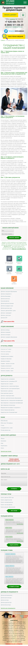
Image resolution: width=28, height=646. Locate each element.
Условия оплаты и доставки (19, 273)
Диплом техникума (5, 332)
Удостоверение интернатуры (8, 405)
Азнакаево (3, 441)
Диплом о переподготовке (7, 395)
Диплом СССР (4, 317)
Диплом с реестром (6, 315)
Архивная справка (5, 361)
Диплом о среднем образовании (9, 337)
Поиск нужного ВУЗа (9, 321)
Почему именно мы (5, 430)
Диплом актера (5, 601)
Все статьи (14, 512)
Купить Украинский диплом (7, 410)
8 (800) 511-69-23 (14, 25)
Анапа (2, 448)
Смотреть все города (6, 451)
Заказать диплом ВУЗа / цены (8, 310)
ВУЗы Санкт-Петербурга (7, 423)
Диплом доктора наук (6, 308)
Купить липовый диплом (7, 503)
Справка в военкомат (6, 366)
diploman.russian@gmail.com (19, 249)
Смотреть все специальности (8, 609)
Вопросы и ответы (19, 263)
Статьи (2, 425)
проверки (12, 19)
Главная (3, 40)
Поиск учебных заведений (15, 36)
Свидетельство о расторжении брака (10, 388)
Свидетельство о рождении (8, 379)
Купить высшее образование (8, 508)
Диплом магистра (5, 298)
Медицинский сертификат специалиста (10, 407)
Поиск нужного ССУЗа (9, 341)
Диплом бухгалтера (6, 606)
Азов (2, 443)
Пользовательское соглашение (14, 645)
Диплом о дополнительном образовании (11, 398)
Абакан (2, 438)
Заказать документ (10, 15)
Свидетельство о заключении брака (10, 386)
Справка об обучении (6, 359)
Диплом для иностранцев (7, 303)
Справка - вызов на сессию (7, 363)
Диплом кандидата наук (7, 306)
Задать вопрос (14, 546)
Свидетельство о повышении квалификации (12, 400)
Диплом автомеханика (6, 596)
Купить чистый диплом (6, 506)
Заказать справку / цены (7, 370)
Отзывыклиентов (9, 273)
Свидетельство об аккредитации (9, 412)
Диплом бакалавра (5, 296)
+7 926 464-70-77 (14, 22)
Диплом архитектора (6, 604)
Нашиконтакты (14, 283)
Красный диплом (5, 301)
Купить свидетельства (6, 501)
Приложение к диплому (7, 391)
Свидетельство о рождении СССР (9, 381)
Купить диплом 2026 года (7, 499)
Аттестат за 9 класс (6, 351)
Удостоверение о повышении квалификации (12, 403)
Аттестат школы (5, 354)
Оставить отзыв (14, 588)
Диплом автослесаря (6, 599)
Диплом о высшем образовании (9, 291)
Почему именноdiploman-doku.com (14, 460)
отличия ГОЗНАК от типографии (9, 263)
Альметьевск (4, 445)
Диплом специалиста (6, 294)
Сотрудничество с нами (6, 428)
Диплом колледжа (5, 334)
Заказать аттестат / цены (7, 368)
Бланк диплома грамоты (7, 393)
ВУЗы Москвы (4, 420)
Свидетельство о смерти (7, 384)
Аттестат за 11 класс (6, 349)
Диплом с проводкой (6, 313)
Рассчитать (23, 15)
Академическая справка (7, 356)
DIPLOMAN (15, 614)
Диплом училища (5, 330)
